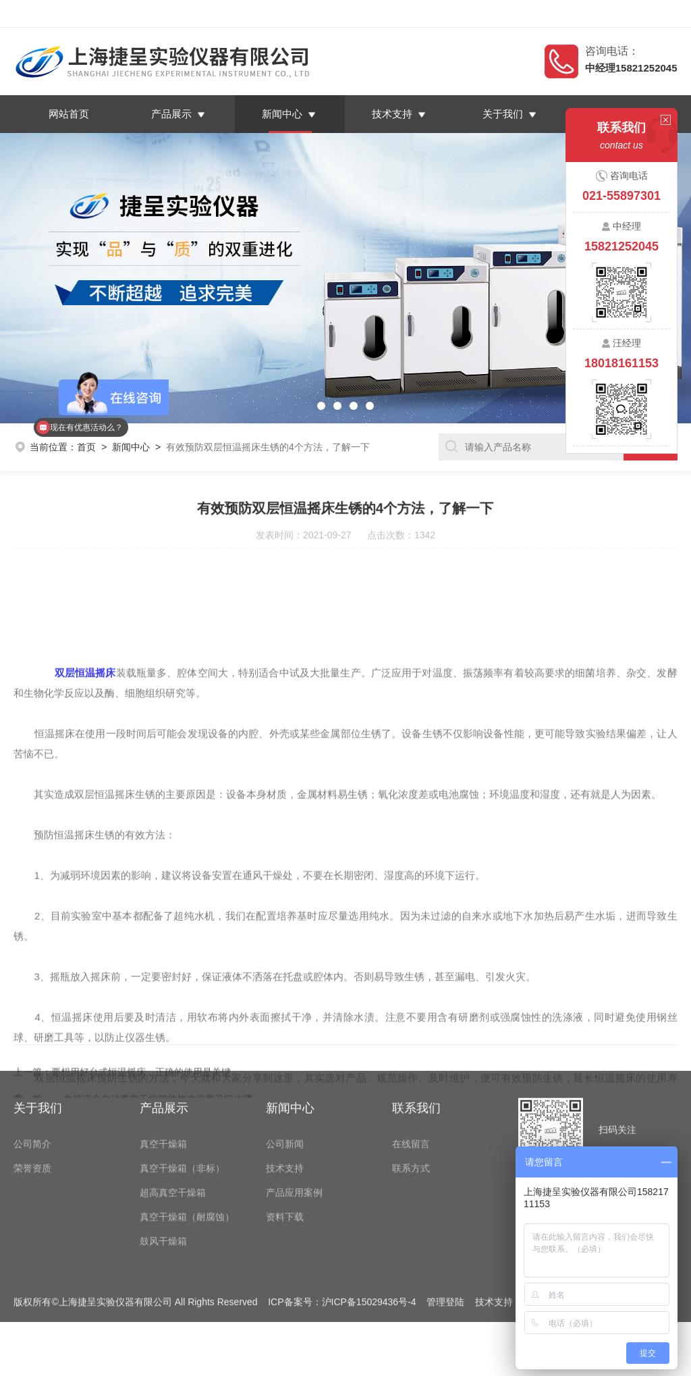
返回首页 (548, 13)
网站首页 (69, 114)
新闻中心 (282, 114)
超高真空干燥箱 (173, 1124)
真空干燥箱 (163, 1075)
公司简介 (32, 1075)
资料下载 (285, 1148)
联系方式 (411, 1099)
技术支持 (392, 114)
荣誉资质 (32, 1099)
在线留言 (600, 13)
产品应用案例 (294, 1124)
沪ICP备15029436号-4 (369, 1233)
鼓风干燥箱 (163, 1172)
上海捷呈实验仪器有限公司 (124, 13)
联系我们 (652, 13)
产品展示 (171, 114)
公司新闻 (285, 1075)
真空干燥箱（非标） (182, 1099)
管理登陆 (445, 1233)
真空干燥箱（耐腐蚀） (187, 1148)
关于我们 (503, 114)
